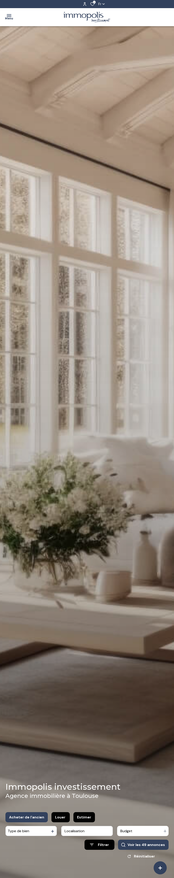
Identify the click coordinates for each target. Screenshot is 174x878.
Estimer (84, 825)
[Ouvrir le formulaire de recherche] (99, 853)
